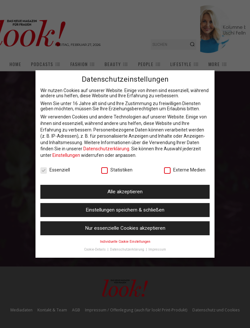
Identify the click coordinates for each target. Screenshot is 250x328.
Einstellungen (66, 155)
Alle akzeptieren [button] (125, 192)
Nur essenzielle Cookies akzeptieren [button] (125, 228)
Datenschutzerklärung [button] (127, 249)
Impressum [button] (157, 249)
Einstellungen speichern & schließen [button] (125, 210)
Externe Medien (184, 169)
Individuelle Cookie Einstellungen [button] (125, 241)
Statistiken (116, 169)
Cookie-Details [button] (95, 249)
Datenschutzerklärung (106, 148)
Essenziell (55, 169)
